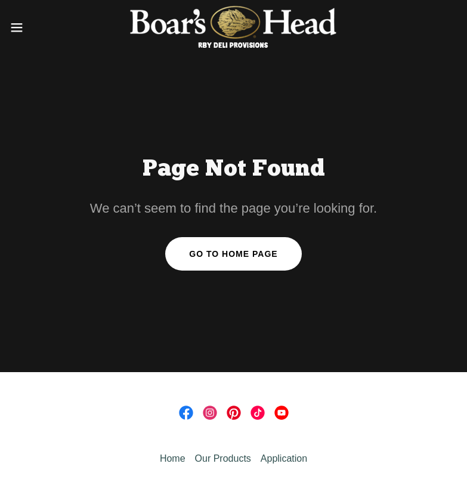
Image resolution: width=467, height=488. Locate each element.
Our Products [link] (223, 458)
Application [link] (284, 458)
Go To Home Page (233, 254)
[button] (39, 27)
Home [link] (172, 458)
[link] (233, 27)
